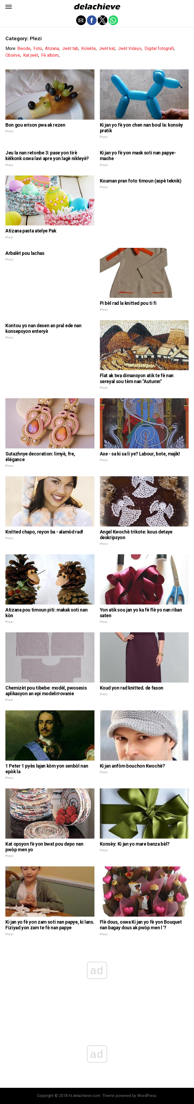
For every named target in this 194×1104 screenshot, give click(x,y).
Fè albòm (50, 55)
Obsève (12, 55)
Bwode (23, 48)
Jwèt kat (107, 48)
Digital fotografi (159, 48)
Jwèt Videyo (130, 48)
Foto (37, 48)
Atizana (52, 48)
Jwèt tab (70, 48)
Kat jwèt (30, 55)
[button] (8, 7)
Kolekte (88, 48)
